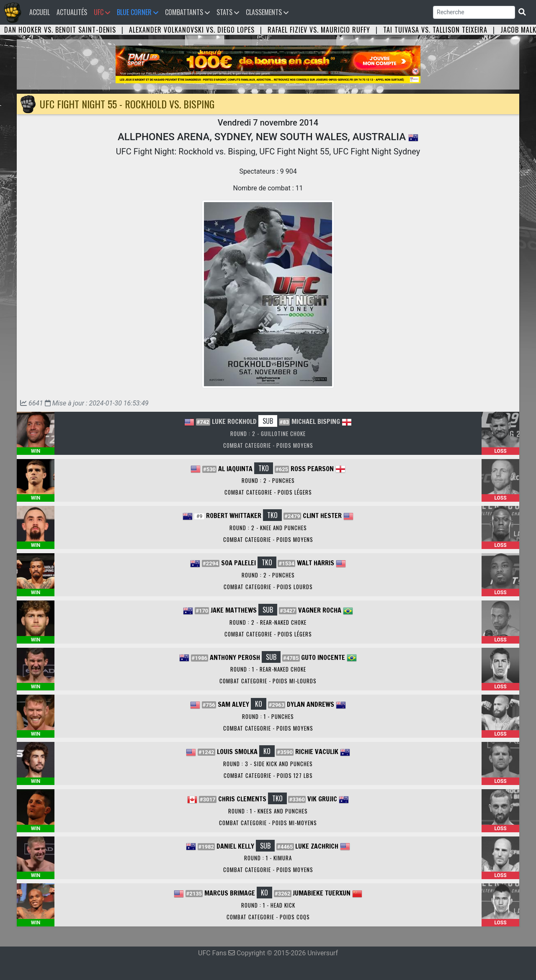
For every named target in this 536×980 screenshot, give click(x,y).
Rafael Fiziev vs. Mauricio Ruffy (319, 30)
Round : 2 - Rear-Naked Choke (268, 622)
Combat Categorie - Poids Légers (268, 492)
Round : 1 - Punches (268, 716)
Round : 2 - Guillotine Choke (268, 433)
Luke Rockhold (234, 421)
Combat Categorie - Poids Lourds (268, 586)
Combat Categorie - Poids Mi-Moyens (268, 822)
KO (258, 704)
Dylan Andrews (310, 704)
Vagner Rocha (319, 610)
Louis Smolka (237, 751)
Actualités (72, 12)
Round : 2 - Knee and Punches (268, 527)
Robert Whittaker (233, 515)
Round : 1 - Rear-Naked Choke (268, 669)
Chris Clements (242, 798)
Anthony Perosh (235, 657)
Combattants (187, 12)
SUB (268, 421)
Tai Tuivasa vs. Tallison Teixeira (435, 30)
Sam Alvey (233, 704)
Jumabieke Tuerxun (321, 893)
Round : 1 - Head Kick (268, 905)
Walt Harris (315, 562)
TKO (263, 468)
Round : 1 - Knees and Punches (268, 811)
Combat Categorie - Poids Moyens (268, 445)
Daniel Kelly (235, 846)
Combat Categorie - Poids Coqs (268, 917)
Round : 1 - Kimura (268, 858)
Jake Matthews (234, 610)
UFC (102, 12)
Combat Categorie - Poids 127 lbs (268, 775)
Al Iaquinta (235, 468)
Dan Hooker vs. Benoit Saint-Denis (60, 30)
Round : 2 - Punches (268, 480)
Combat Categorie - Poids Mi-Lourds (268, 681)
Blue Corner (137, 12)
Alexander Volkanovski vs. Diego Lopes (192, 30)
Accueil (41, 12)
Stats (227, 12)
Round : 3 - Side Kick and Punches (268, 763)
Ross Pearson (312, 468)
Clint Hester (322, 515)
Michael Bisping (315, 421)
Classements (267, 12)
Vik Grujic (322, 798)
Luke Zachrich (316, 846)
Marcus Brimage (229, 893)
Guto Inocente (323, 657)
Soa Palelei (238, 562)
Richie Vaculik (316, 751)
